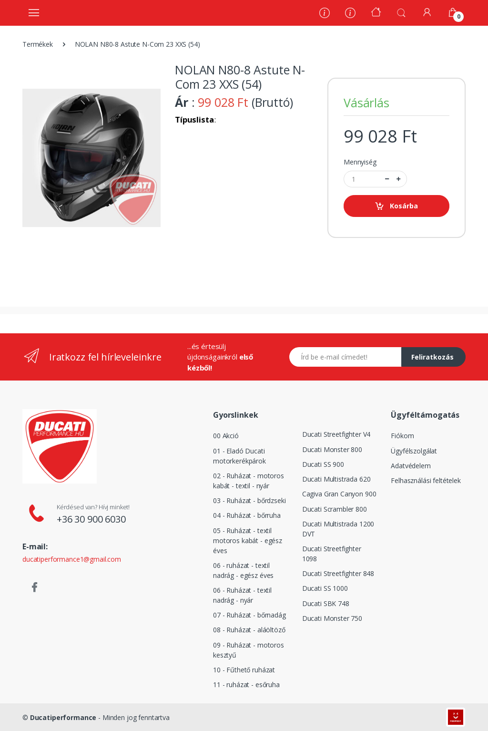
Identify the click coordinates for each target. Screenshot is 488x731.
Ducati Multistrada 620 (336, 479)
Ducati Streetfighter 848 (338, 573)
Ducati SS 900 (323, 464)
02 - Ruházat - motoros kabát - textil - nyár (248, 480)
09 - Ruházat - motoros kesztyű (248, 649)
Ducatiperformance (63, 717)
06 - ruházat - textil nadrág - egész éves (243, 570)
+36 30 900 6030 (91, 519)
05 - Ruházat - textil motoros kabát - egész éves (247, 540)
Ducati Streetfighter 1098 (331, 553)
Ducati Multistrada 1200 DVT (338, 528)
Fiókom (402, 435)
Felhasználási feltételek (426, 480)
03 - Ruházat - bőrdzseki (249, 500)
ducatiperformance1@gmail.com (71, 559)
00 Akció (226, 435)
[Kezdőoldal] (376, 13)
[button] (401, 12)
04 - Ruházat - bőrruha (247, 515)
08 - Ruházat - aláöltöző (249, 629)
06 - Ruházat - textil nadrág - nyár (242, 595)
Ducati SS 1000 (325, 588)
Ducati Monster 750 (332, 618)
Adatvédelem (410, 465)
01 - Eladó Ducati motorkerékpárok (239, 455)
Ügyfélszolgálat (414, 450)
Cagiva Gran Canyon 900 (339, 493)
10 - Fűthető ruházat (244, 669)
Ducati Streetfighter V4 (336, 434)
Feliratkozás (432, 356)
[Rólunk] (324, 14)
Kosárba (396, 206)
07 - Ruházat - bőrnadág (249, 614)
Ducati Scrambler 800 (334, 509)
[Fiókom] (427, 12)
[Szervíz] (350, 14)
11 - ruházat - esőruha (246, 684)
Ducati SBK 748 (325, 603)
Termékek (37, 44)
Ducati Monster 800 (332, 449)
